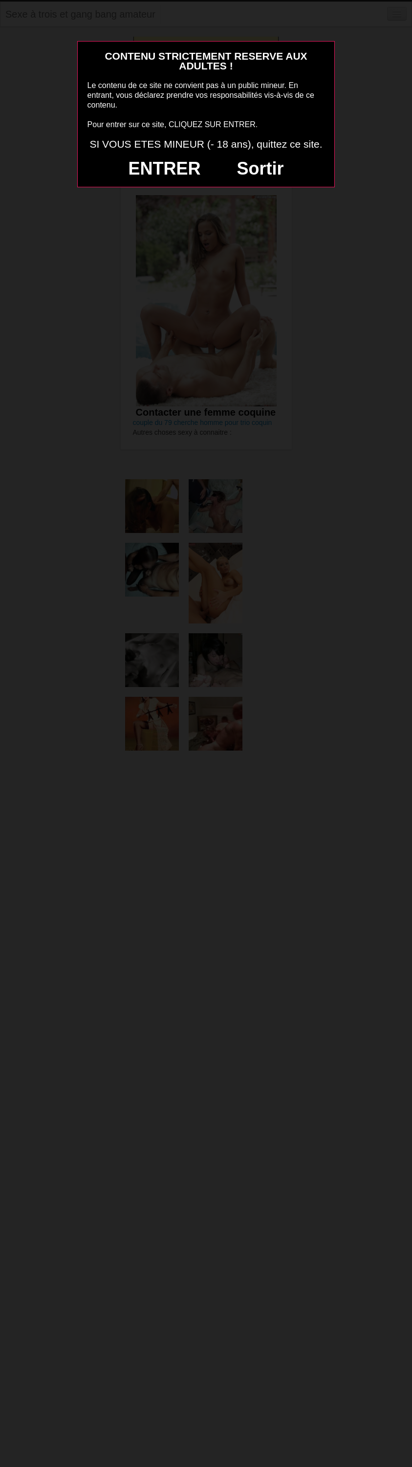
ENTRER (165, 168)
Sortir (260, 168)
